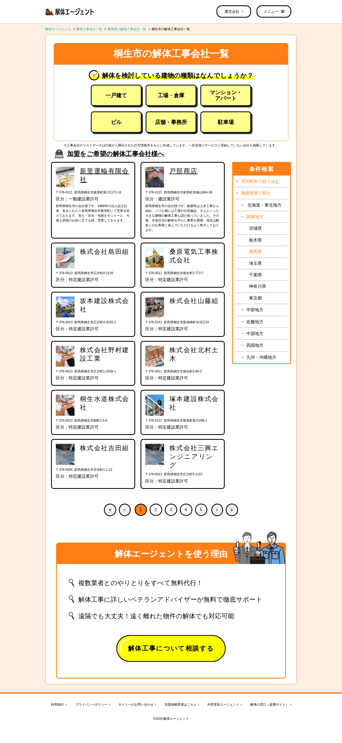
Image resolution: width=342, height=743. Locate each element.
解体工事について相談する (171, 648)
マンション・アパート (226, 95)
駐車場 (226, 122)
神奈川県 (257, 286)
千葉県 (255, 275)
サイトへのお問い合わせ (137, 704)
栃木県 (255, 240)
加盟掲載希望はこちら (182, 704)
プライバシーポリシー (92, 704)
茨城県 (255, 228)
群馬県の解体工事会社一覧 (127, 29)
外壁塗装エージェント (224, 704)
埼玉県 (255, 263)
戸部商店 (183, 170)
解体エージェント (58, 29)
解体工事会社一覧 (89, 29)
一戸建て (116, 95)
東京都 (255, 298)
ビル (116, 122)
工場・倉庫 (171, 95)
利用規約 (59, 704)
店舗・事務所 (171, 122)
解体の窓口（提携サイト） (270, 704)
